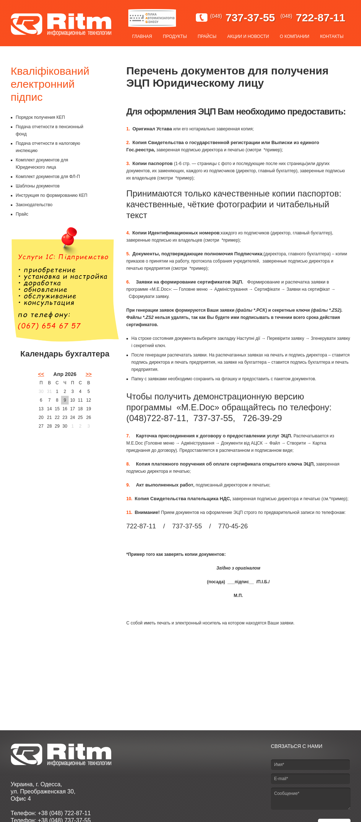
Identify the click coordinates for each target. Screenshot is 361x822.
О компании (294, 36)
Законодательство (34, 204)
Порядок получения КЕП (40, 117)
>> (89, 374)
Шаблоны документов (38, 186)
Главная (142, 36)
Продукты (175, 36)
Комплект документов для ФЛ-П (48, 176)
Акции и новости (248, 36)
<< (41, 374)
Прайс (22, 214)
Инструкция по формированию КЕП (51, 195)
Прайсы (207, 36)
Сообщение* (311, 799)
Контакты (332, 36)
